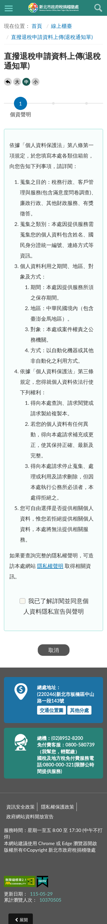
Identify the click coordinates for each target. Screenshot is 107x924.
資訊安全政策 (20, 807)
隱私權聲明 (50, 566)
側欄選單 (9, 8)
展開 (23, 919)
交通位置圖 (51, 710)
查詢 (98, 8)
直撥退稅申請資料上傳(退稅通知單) (52, 37)
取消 (53, 650)
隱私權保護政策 (57, 807)
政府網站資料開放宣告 (30, 816)
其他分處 (79, 710)
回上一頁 (8, 82)
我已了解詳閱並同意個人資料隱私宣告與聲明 (54, 606)
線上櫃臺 (61, 26)
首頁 (37, 26)
